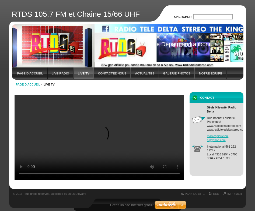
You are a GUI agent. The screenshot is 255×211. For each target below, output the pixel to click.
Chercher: (183, 16)
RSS (216, 193)
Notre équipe (210, 73)
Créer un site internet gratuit (131, 205)
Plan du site (195, 193)
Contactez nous (112, 73)
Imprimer (235, 193)
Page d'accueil (30, 73)
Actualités (144, 73)
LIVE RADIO (60, 73)
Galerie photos (177, 73)
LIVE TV (83, 73)
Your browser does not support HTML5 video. (99, 137)
